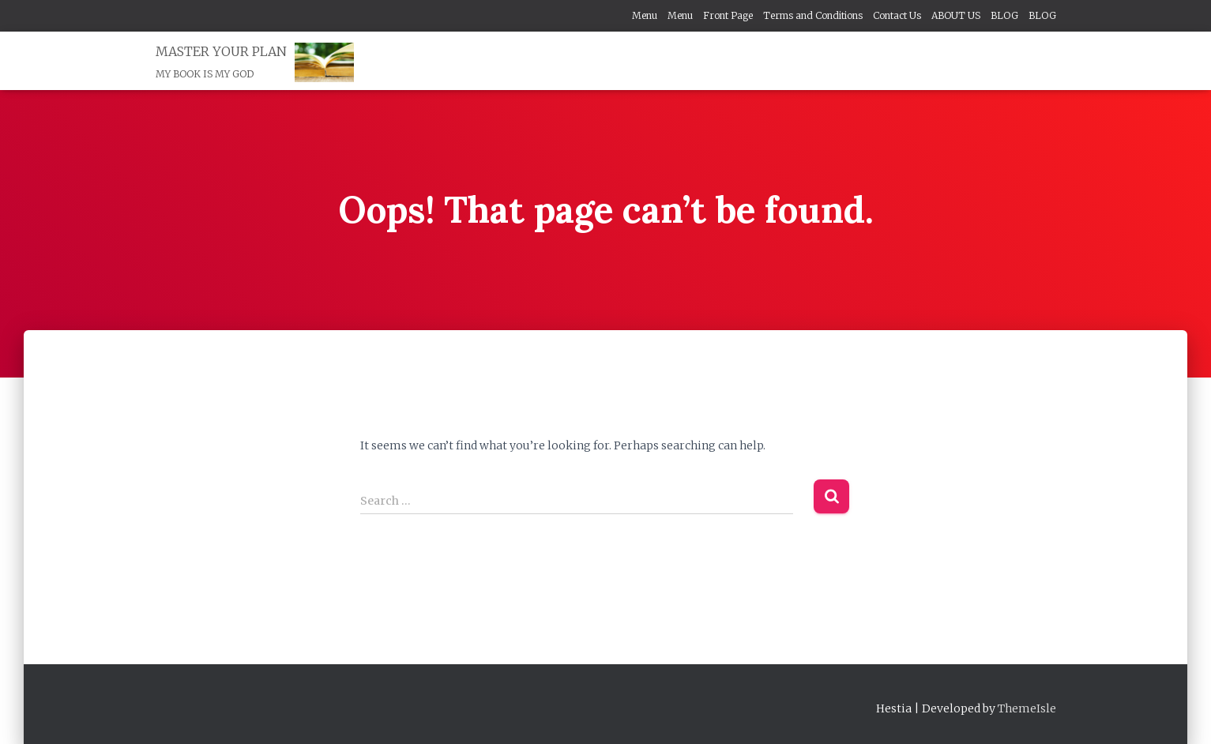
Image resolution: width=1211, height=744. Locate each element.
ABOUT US (955, 15)
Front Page (728, 15)
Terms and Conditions (813, 15)
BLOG (1004, 15)
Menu (644, 15)
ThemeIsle (1027, 708)
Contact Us (897, 15)
